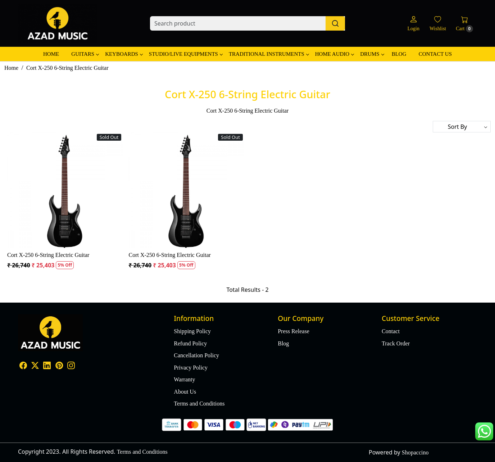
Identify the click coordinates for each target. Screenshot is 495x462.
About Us (185, 392)
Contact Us (435, 54)
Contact (391, 331)
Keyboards (123, 54)
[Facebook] (23, 366)
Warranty (184, 379)
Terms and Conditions (199, 403)
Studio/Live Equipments (185, 54)
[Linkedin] (47, 366)
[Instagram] (71, 366)
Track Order (396, 343)
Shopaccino (415, 452)
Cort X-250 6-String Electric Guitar (48, 255)
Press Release (293, 331)
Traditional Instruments (269, 54)
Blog (399, 54)
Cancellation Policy (196, 355)
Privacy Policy (191, 367)
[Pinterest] (59, 366)
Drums (371, 54)
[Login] (413, 23)
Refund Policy (190, 343)
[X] (35, 366)
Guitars (85, 54)
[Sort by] (462, 126)
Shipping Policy (192, 331)
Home (51, 54)
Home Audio (334, 54)
